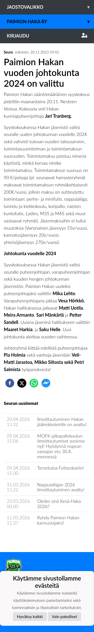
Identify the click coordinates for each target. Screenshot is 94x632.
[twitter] (21, 383)
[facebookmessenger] (45, 383)
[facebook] (9, 383)
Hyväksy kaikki (30, 616)
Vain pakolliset (64, 616)
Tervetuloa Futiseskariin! (60, 468)
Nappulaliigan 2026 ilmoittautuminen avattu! (60, 487)
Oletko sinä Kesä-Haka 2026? (59, 503)
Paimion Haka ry (50, 21)
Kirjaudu (47, 35)
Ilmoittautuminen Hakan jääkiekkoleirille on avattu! (61, 421)
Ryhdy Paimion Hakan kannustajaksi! (58, 520)
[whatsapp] (33, 383)
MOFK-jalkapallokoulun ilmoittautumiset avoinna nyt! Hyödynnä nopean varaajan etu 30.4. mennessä (61, 446)
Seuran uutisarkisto (26, 537)
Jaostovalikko (50, 7)
